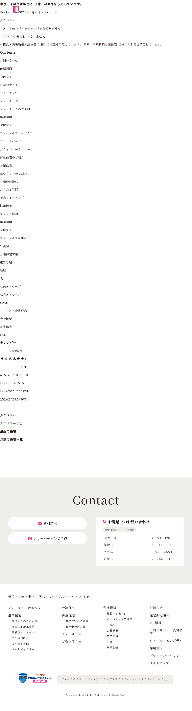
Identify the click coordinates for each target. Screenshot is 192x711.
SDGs (4, 302)
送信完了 (6, 76)
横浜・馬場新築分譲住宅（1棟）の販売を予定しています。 (46, 44)
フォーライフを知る (14, 238)
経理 (3, 270)
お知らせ (156, 607)
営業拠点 (6, 326)
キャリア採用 (10, 213)
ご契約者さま (10, 84)
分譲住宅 (6, 165)
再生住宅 (68, 615)
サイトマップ (9, 93)
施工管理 (6, 262)
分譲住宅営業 (10, 254)
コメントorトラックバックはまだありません (33, 28)
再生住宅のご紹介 (13, 157)
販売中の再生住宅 (77, 626)
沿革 (3, 335)
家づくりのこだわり (25, 621)
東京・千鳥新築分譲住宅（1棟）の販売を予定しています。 (134, 44)
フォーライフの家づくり (18, 133)
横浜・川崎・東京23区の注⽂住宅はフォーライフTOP (48, 596)
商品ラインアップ (13, 197)
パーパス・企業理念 (14, 310)
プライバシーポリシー (16, 149)
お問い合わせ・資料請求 (166, 632)
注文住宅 (14, 615)
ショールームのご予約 (16, 109)
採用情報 (6, 205)
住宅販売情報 (160, 615)
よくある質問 (10, 189)
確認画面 (6, 68)
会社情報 (109, 607)
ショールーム (10, 101)
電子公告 (112, 647)
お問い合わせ (10, 60)
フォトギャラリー (23, 649)
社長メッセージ (11, 286)
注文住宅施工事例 (23, 626)
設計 (3, 278)
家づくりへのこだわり (16, 173)
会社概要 (6, 318)
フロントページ (11, 141)
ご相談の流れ (10, 181)
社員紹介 (6, 246)
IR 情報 (156, 622)
